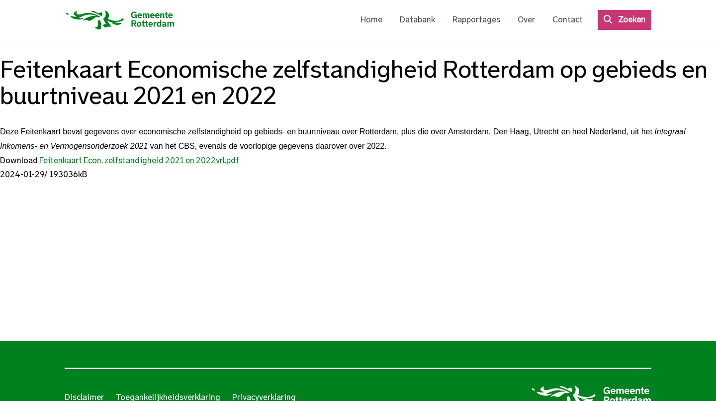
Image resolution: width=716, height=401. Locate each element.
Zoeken (631, 19)
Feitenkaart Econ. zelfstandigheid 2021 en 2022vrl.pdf (139, 160)
